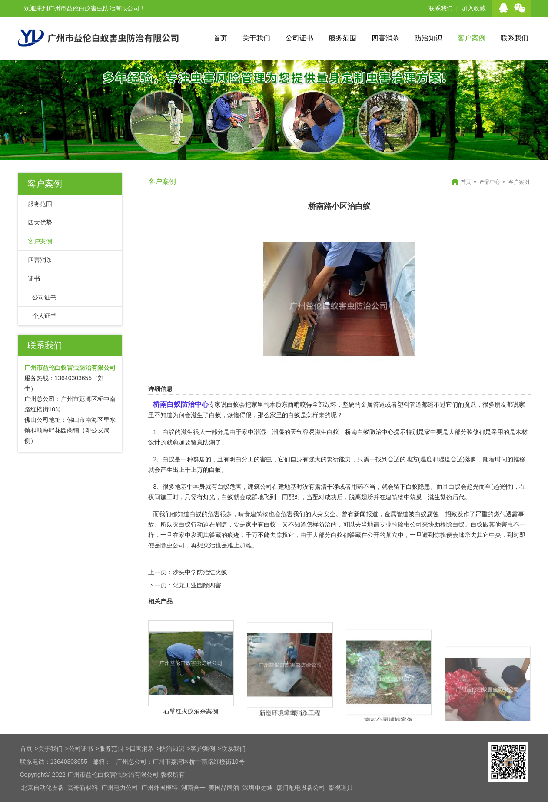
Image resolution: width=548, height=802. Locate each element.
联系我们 (440, 8)
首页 (220, 38)
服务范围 (342, 38)
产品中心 (489, 182)
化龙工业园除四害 (197, 585)
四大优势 (40, 222)
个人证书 (44, 315)
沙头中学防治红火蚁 (200, 572)
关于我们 (256, 38)
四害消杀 (385, 38)
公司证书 (299, 38)
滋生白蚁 (327, 431)
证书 (34, 278)
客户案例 (471, 38)
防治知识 (428, 38)
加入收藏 (474, 8)
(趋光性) (502, 486)
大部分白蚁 (327, 534)
